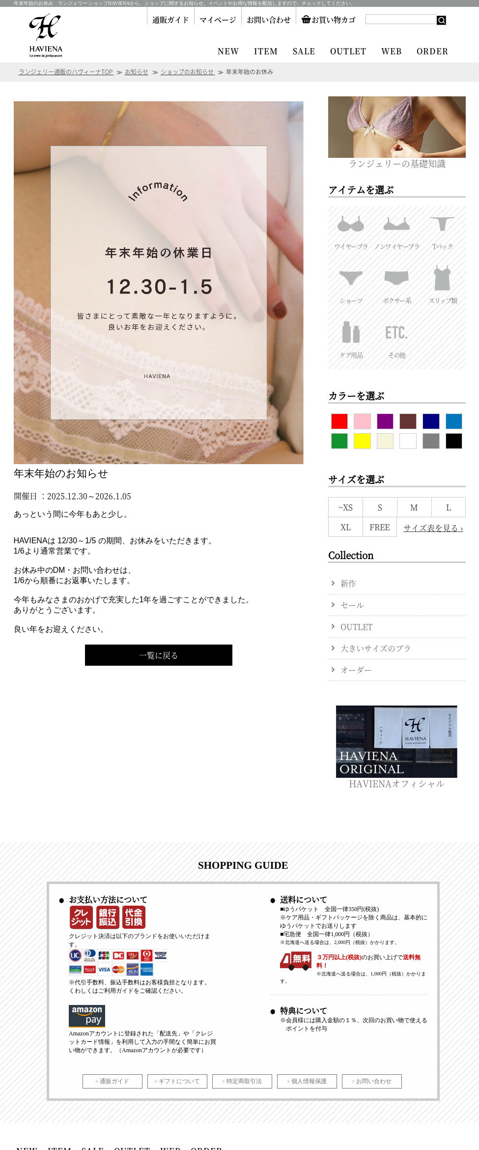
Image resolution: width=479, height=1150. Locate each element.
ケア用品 (351, 337)
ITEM (266, 51)
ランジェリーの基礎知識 (397, 158)
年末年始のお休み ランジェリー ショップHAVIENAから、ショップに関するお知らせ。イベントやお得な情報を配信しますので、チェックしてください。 (185, 3)
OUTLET (348, 51)
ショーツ (351, 283)
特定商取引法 (244, 1081)
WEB (391, 51)
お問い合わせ (269, 19)
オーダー (356, 670)
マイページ (217, 19)
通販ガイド (170, 19)
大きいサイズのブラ (375, 648)
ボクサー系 (397, 283)
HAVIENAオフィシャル (396, 778)
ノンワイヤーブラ (397, 228)
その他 (397, 337)
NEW (228, 51)
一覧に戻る (158, 655)
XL (345, 526)
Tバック (442, 228)
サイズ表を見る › (433, 527)
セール (352, 605)
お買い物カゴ (328, 19)
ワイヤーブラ (351, 228)
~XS (345, 507)
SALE (304, 51)
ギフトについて (179, 1081)
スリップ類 (442, 283)
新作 (348, 583)
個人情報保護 (309, 1081)
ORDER (433, 51)
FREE (379, 526)
